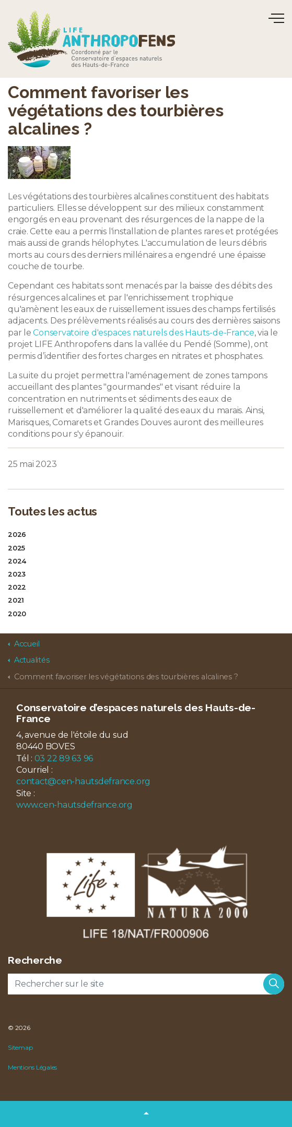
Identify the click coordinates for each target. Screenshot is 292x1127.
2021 (16, 600)
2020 (17, 614)
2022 (17, 587)
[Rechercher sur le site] (146, 984)
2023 (17, 574)
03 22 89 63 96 (64, 758)
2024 (17, 561)
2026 (17, 534)
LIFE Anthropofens (91, 38)
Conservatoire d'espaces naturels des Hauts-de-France (143, 333)
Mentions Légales (32, 1067)
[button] (273, 984)
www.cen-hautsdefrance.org (74, 805)
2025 (16, 548)
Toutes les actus (52, 511)
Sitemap (20, 1047)
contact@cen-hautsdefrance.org (83, 781)
